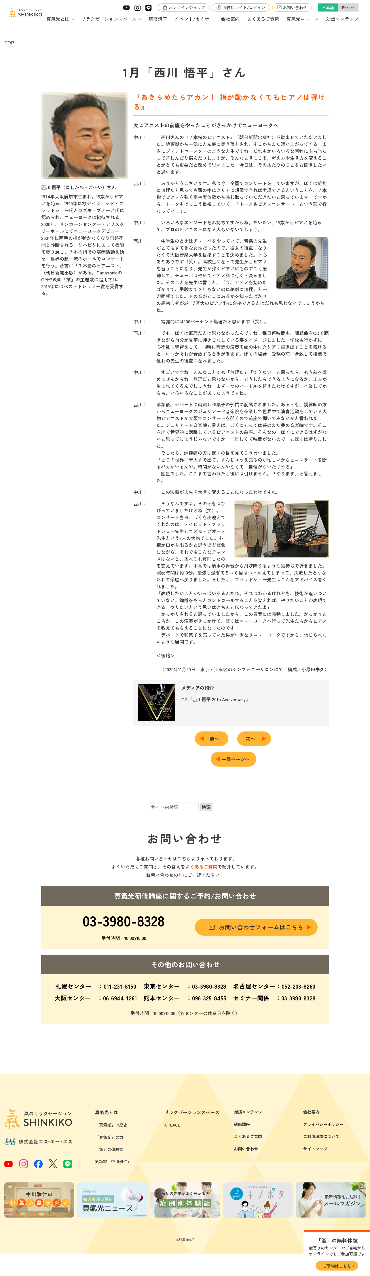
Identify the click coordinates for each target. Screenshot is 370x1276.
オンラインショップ (187, 7)
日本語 (328, 7)
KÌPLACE (172, 1175)
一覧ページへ (236, 759)
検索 (206, 806)
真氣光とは (57, 18)
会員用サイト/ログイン (244, 7)
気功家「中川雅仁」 (113, 1212)
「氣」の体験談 (109, 1200)
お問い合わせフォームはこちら (261, 927)
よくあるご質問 (263, 18)
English (348, 7)
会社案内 (230, 18)
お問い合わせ (295, 7)
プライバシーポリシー (323, 1175)
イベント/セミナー (194, 18)
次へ (252, 738)
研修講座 (158, 18)
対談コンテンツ (342, 18)
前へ (216, 738)
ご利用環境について (321, 1187)
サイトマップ (315, 1199)
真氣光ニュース (302, 18)
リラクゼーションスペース (108, 18)
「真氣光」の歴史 (111, 1175)
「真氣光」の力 (109, 1188)
